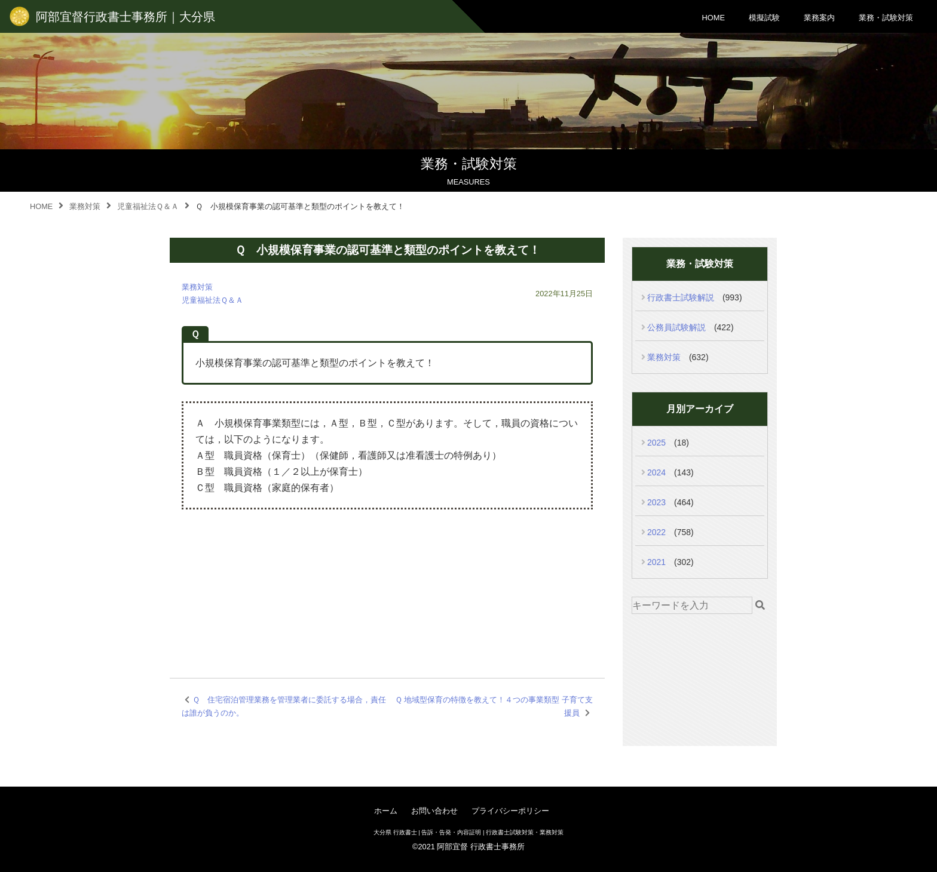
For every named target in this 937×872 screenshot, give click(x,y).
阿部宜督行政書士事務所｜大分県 (125, 16)
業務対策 (197, 287)
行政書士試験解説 (680, 297)
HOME (713, 17)
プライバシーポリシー (510, 810)
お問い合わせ (434, 810)
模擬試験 (764, 17)
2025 (656, 442)
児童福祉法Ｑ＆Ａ (212, 300)
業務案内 (819, 17)
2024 (656, 472)
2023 (656, 502)
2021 (656, 562)
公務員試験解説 (676, 327)
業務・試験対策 (886, 17)
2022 (656, 532)
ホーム (385, 810)
